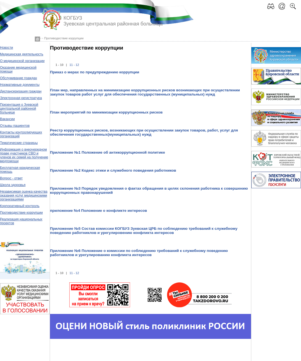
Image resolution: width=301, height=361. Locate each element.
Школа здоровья (12, 185)
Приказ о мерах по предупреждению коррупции (94, 72)
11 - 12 (74, 64)
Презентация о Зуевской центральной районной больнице (19, 108)
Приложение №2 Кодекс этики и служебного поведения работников (113, 170)
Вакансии (7, 119)
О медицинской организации (22, 61)
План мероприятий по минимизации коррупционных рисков (106, 112)
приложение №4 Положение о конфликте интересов (98, 210)
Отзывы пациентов (15, 126)
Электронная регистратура (21, 98)
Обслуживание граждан (18, 78)
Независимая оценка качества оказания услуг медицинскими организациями (23, 195)
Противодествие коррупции (21, 213)
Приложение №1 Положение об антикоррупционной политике (107, 152)
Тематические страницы (19, 143)
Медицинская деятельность (21, 54)
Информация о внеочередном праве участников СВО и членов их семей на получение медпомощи (24, 155)
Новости (6, 48)
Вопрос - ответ (11, 178)
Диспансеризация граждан (20, 91)
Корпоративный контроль (19, 206)
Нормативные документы (19, 85)
